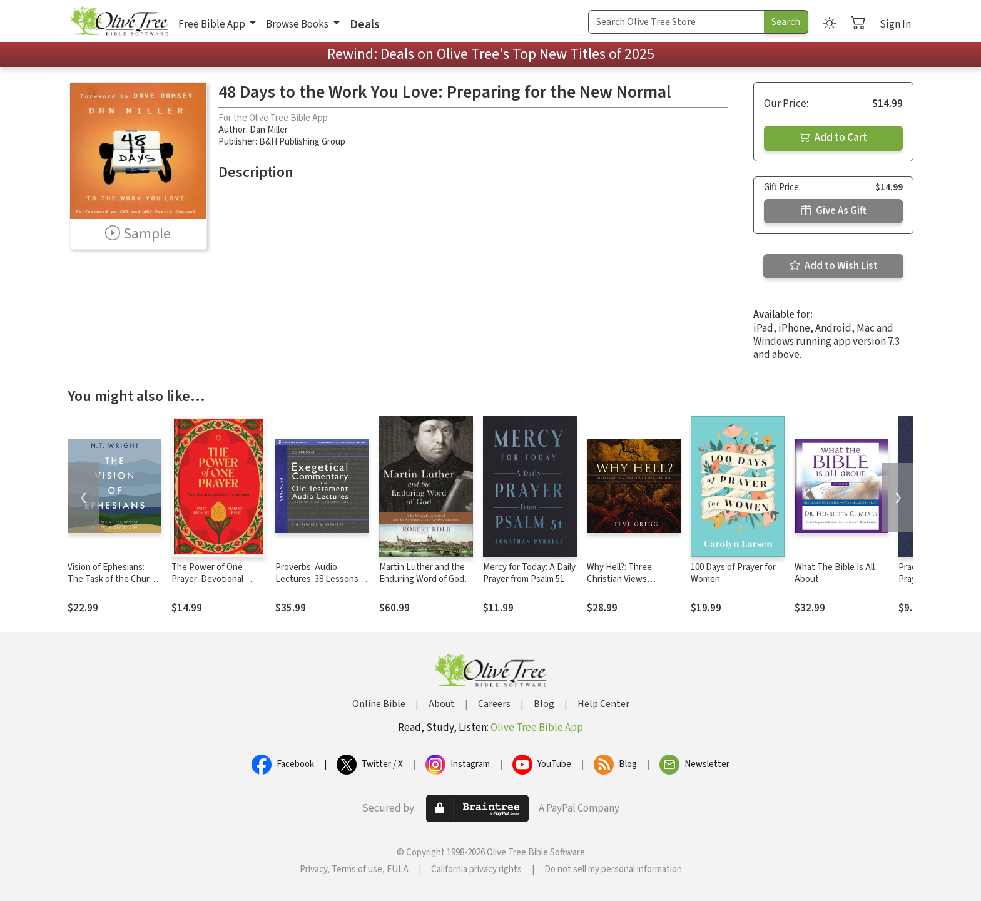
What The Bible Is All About (835, 573)
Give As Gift (834, 210)
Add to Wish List (834, 265)
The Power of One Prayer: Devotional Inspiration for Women (214, 579)
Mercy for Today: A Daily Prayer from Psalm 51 (529, 573)
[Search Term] (676, 22)
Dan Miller (269, 129)
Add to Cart (833, 137)
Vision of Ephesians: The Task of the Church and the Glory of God (113, 579)
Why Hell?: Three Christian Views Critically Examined (623, 579)
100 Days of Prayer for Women (733, 573)
